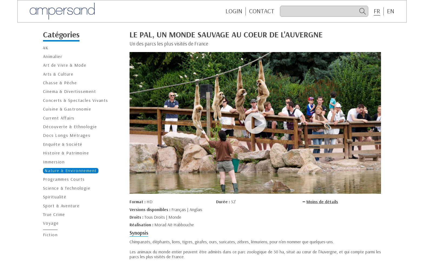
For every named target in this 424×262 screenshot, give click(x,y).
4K (46, 47)
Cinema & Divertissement (69, 91)
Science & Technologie (66, 188)
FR (377, 11)
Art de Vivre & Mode (64, 65)
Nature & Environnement (71, 170)
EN (390, 11)
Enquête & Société (62, 144)
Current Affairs (59, 118)
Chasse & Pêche (60, 82)
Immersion (54, 161)
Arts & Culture (58, 74)
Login (234, 11)
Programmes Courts (64, 179)
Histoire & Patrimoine (66, 153)
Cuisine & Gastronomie (67, 109)
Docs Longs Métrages (66, 135)
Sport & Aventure (61, 205)
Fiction (50, 234)
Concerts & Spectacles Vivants (75, 100)
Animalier (52, 56)
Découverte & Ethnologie (70, 126)
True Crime (54, 214)
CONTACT (261, 11)
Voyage (51, 223)
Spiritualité (54, 196)
